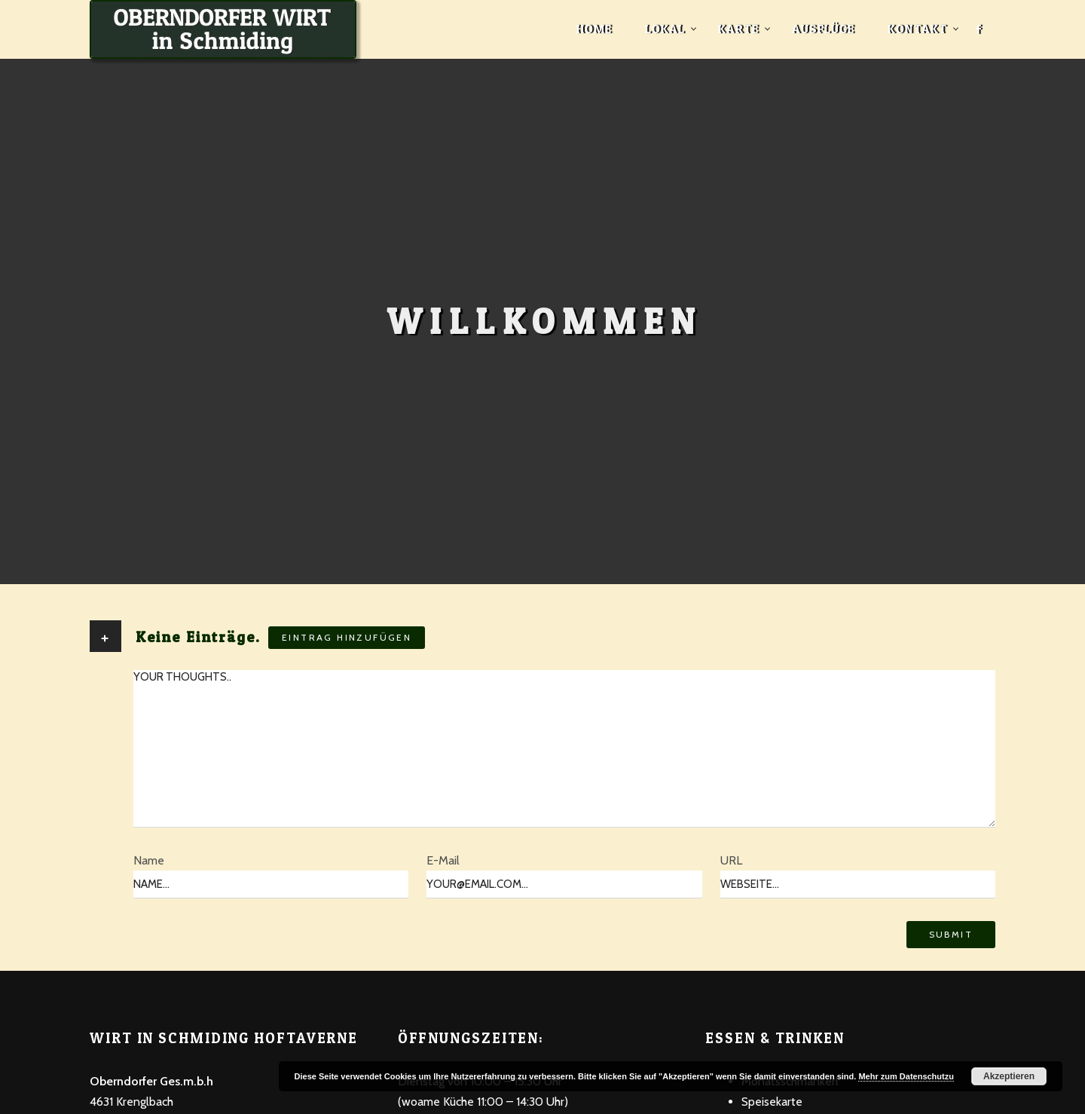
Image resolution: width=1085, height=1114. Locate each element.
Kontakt (917, 28)
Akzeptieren (1009, 1076)
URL (731, 860)
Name (148, 860)
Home (594, 28)
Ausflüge (823, 28)
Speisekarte (771, 1101)
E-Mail (443, 860)
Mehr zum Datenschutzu (906, 1076)
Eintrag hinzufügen (346, 637)
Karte (738, 28)
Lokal (665, 28)
